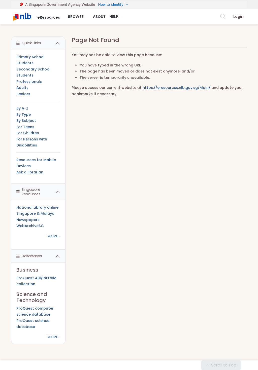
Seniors (23, 93)
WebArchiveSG (30, 225)
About (99, 16)
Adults (22, 87)
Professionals (29, 81)
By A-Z (22, 108)
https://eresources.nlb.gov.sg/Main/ (176, 87)
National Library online (37, 207)
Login (238, 16)
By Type (23, 114)
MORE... (53, 236)
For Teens (25, 126)
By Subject (26, 120)
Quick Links (28, 43)
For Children (27, 132)
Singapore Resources (28, 191)
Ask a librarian (29, 172)
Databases (29, 255)
